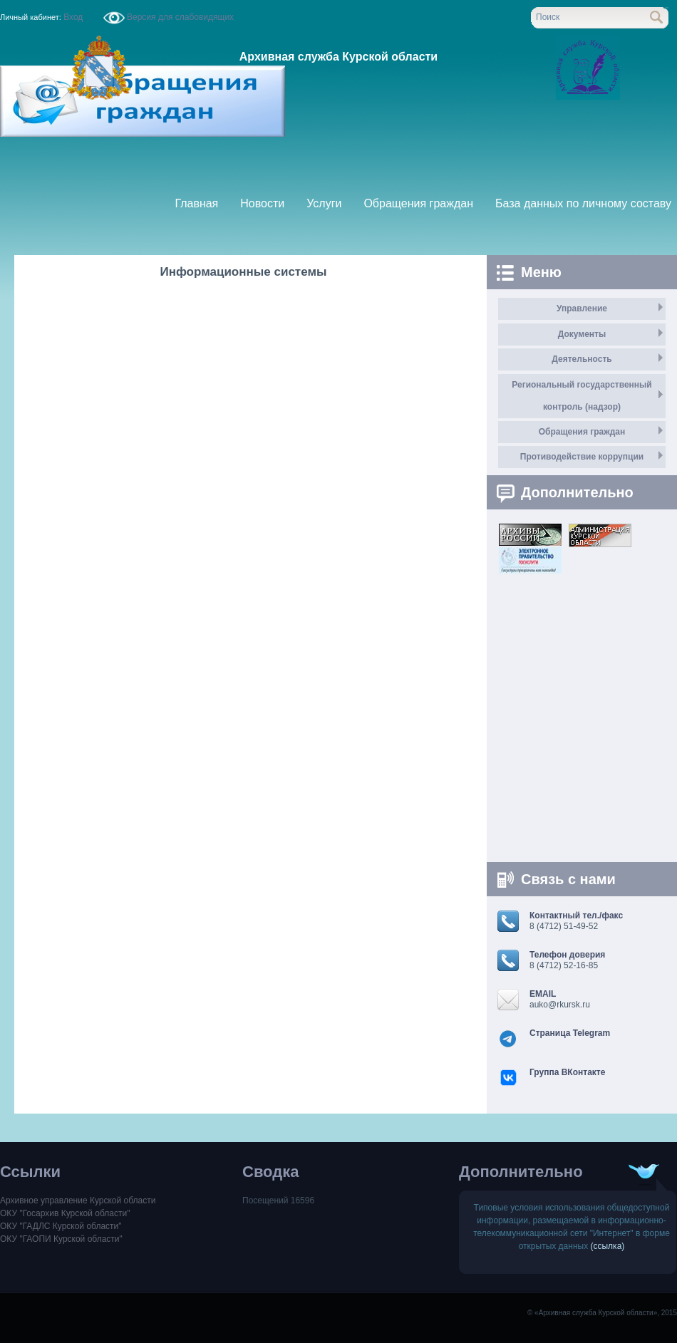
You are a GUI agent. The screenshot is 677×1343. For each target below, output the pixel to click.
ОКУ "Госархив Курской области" (65, 1213)
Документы (582, 334)
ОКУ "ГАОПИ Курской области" (61, 1239)
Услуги (323, 203)
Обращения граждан (418, 203)
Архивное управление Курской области (77, 1200)
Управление (582, 308)
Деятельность (581, 359)
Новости (262, 203)
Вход (73, 17)
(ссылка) (608, 1246)
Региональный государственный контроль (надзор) (581, 396)
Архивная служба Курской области (338, 57)
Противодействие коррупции (582, 457)
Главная (196, 203)
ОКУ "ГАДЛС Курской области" (61, 1226)
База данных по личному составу (583, 203)
